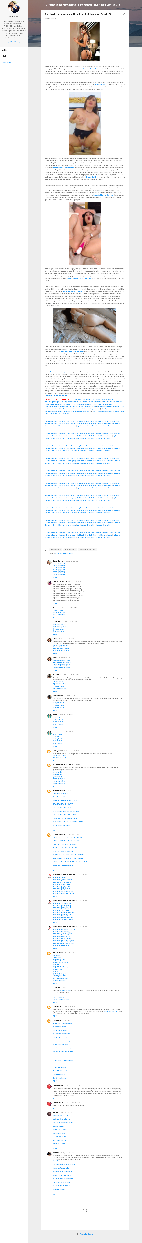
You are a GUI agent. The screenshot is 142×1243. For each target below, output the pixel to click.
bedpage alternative (59, 980)
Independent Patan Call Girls (62, 935)
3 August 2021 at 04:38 (73, 1085)
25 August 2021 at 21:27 (67, 1112)
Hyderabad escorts (59, 1090)
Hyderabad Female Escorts (72, 291)
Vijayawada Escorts (59, 1140)
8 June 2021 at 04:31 (81, 874)
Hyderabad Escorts (101, 84)
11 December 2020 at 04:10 (66, 657)
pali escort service (59, 614)
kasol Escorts (57, 735)
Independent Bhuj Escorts (61, 649)
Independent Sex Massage (61, 890)
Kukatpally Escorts (59, 1144)
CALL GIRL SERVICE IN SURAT (63, 804)
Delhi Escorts (57, 1006)
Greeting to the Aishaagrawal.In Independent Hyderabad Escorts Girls (83, 4)
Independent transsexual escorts (63, 891)
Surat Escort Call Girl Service (62, 797)
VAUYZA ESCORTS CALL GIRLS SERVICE (66, 841)
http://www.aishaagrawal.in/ (104, 399)
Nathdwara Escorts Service (62, 661)
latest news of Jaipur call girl (62, 1175)
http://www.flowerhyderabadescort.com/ (79, 404)
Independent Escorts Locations (63, 881)
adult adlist (57, 953)
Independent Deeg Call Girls (62, 945)
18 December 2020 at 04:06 (71, 751)
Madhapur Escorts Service (61, 1119)
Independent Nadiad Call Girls (62, 909)
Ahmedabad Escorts (110, 1011)
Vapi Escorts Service (59, 683)
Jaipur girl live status (59, 1189)
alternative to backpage (60, 963)
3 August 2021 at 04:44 (73, 1102)
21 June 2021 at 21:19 (67, 952)
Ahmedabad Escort (59, 1074)
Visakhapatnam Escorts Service (63, 1122)
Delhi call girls (57, 776)
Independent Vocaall (59, 877)
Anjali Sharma (58, 675)
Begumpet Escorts (59, 1133)
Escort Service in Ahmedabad (62, 1064)
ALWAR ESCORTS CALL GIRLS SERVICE (66, 848)
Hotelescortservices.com (62, 764)
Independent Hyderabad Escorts (72, 351)
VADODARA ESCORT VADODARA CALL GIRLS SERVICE (70, 862)
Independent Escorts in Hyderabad (79, 278)
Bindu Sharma (58, 561)
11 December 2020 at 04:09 (66, 638)
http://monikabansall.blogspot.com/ (84, 406)
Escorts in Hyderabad (90, 69)
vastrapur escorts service (61, 1044)
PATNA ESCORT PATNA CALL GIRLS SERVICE (68, 837)
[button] (124, 14)
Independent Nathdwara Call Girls (63, 944)
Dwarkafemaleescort (60, 582)
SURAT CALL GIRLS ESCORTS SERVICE (65, 818)
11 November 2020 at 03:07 (71, 561)
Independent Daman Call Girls (62, 905)
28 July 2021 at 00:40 (68, 987)
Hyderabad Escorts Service (87, 550)
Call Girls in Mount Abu (60, 645)
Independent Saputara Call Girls (63, 919)
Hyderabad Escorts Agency (59, 372)
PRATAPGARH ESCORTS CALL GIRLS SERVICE (68, 858)
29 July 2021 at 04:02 (68, 1020)
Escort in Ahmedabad (60, 1067)
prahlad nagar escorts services (63, 1051)
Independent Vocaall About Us (63, 879)
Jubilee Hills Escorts (59, 1130)
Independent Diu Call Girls (61, 931)
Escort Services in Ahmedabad (63, 1060)
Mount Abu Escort (59, 564)
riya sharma (57, 1020)
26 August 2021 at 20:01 (68, 1153)
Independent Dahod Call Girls (62, 938)
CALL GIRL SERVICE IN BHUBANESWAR (66, 811)
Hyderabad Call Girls (91, 177)
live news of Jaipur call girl (61, 1168)
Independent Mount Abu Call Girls (63, 893)
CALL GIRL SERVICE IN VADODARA (64, 815)
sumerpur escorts (59, 612)
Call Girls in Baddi (58, 997)
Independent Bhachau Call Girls (63, 918)
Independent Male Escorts (61, 888)
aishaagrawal (14, 17)
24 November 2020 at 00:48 (69, 621)
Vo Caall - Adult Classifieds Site (64, 874)
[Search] (127, 5)
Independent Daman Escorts (62, 650)
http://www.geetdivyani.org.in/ (84, 399)
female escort (57, 957)
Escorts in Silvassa (59, 687)
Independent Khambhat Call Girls (63, 912)
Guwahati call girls (59, 778)
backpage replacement (60, 968)
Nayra (55, 714)
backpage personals (59, 966)
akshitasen (56, 1153)
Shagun (55, 639)
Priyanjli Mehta (58, 751)
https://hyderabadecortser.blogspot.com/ (86, 409)
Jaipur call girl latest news (61, 1186)
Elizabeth (56, 1112)
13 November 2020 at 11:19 (75, 582)
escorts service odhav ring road (63, 1041)
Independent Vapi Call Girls (61, 910)
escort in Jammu (65, 990)
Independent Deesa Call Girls (62, 907)
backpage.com (57, 970)
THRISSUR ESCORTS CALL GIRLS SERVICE (67, 851)
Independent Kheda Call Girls (62, 914)
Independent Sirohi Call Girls (62, 903)
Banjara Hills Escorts (59, 1126)
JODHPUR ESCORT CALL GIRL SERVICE (65, 800)
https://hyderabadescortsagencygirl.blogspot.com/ (108, 411)
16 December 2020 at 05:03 (65, 714)
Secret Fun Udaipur (60, 790)
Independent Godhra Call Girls (62, 933)
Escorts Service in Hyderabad (63, 168)
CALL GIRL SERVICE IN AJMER (63, 808)
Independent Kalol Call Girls (62, 937)
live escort (56, 955)
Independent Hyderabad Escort (56, 395)
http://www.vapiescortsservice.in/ (63, 685)
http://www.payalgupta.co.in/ (54, 402)
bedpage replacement (60, 973)
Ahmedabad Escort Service (62, 1071)
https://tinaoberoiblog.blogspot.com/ (58, 413)
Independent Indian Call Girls (62, 884)
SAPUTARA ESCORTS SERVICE (63, 865)
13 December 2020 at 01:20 (71, 675)
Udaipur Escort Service (60, 793)
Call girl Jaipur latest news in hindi (64, 1164)
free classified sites (59, 975)
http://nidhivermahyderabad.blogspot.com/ (110, 406)
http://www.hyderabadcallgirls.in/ (104, 404)
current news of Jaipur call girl (62, 1172)
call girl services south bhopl (62, 1048)
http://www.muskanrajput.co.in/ (113, 402)
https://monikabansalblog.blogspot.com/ (59, 409)
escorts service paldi (59, 1027)
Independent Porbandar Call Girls (63, 940)
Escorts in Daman (58, 702)
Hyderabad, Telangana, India (64, 553)
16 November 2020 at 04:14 (69, 608)
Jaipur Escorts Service (60, 1161)
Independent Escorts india (61, 886)
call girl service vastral (60, 1037)
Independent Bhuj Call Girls (61, 916)
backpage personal (59, 959)
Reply (55, 577)
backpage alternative (59, 961)
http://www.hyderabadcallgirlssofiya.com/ (58, 406)
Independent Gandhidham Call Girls (64, 929)
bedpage (55, 971)
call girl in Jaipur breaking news (63, 1179)
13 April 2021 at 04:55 (73, 834)
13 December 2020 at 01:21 (71, 695)
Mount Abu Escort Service (61, 825)
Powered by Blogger (85, 1234)
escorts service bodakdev (61, 1034)
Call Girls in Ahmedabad (60, 1078)
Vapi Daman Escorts (59, 688)
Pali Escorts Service (59, 647)
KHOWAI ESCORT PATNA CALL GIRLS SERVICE (68, 855)
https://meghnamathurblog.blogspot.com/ (77, 411)
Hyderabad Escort (55, 550)
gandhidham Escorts (59, 624)
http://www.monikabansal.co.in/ (55, 404)
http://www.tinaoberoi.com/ (73, 402)
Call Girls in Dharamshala (61, 999)
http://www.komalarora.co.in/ (92, 402)
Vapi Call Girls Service (60, 757)
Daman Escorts (58, 611)
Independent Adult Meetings (62, 883)
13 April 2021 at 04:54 (73, 790)
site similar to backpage (60, 978)
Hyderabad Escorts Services (103, 195)
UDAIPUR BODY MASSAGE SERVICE (64, 844)
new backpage (57, 977)
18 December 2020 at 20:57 (79, 764)
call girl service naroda (60, 1030)
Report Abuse (6, 62)
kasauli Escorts (58, 717)
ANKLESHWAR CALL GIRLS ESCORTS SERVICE (68, 822)
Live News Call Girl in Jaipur (62, 1182)
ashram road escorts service (62, 1023)
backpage (56, 964)
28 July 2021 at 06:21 (69, 1006)
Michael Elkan (89, 1237)
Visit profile (14, 41)
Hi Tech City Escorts (59, 1137)
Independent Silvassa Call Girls (63, 942)
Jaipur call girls (58, 771)
